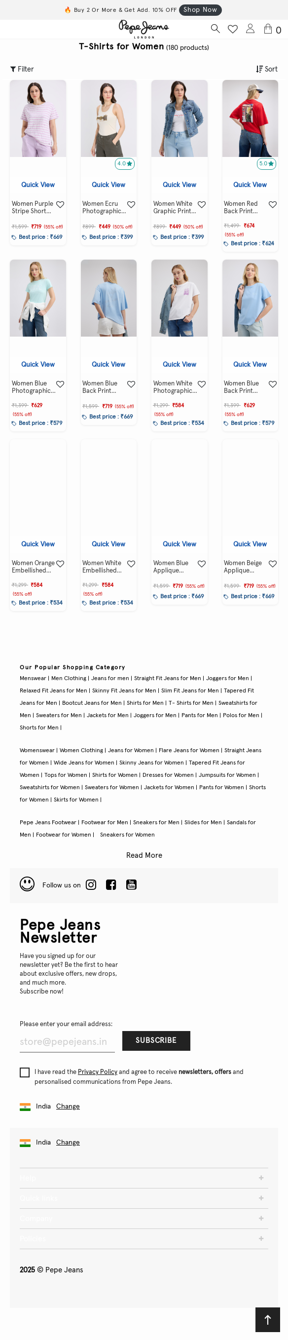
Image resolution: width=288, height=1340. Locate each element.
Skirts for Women (76, 800)
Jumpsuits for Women (227, 775)
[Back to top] (267, 1319)
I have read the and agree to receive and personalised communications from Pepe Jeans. (132, 1076)
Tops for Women (65, 775)
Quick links (39, 1198)
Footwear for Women (63, 835)
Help (28, 1178)
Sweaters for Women (112, 788)
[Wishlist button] (233, 29)
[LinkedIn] (91, 885)
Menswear (33, 679)
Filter (22, 69)
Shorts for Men (39, 728)
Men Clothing (68, 679)
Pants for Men (199, 716)
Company (36, 1219)
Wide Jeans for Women (84, 763)
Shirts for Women (115, 775)
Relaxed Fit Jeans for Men (53, 691)
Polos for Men (241, 716)
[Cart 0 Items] (274, 29)
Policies (33, 1239)
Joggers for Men (227, 679)
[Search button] (215, 29)
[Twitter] (131, 885)
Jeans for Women (131, 751)
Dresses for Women (168, 775)
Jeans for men (110, 679)
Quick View (38, 185)
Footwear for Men (104, 823)
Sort (267, 69)
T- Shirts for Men (191, 703)
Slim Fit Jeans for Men (190, 691)
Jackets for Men (108, 716)
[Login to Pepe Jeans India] (250, 29)
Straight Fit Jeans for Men (167, 679)
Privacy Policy (97, 1072)
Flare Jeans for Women (189, 751)
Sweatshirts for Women (50, 788)
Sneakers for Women (127, 835)
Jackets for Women (169, 788)
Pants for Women (221, 788)
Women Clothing (81, 751)
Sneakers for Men (156, 823)
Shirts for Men (145, 703)
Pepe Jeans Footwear (48, 823)
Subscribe (156, 1040)
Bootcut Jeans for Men (92, 703)
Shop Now (200, 9)
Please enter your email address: (66, 1024)
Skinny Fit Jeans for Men (124, 691)
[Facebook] (111, 885)
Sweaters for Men (59, 716)
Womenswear (37, 751)
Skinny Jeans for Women (151, 763)
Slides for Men (203, 823)
